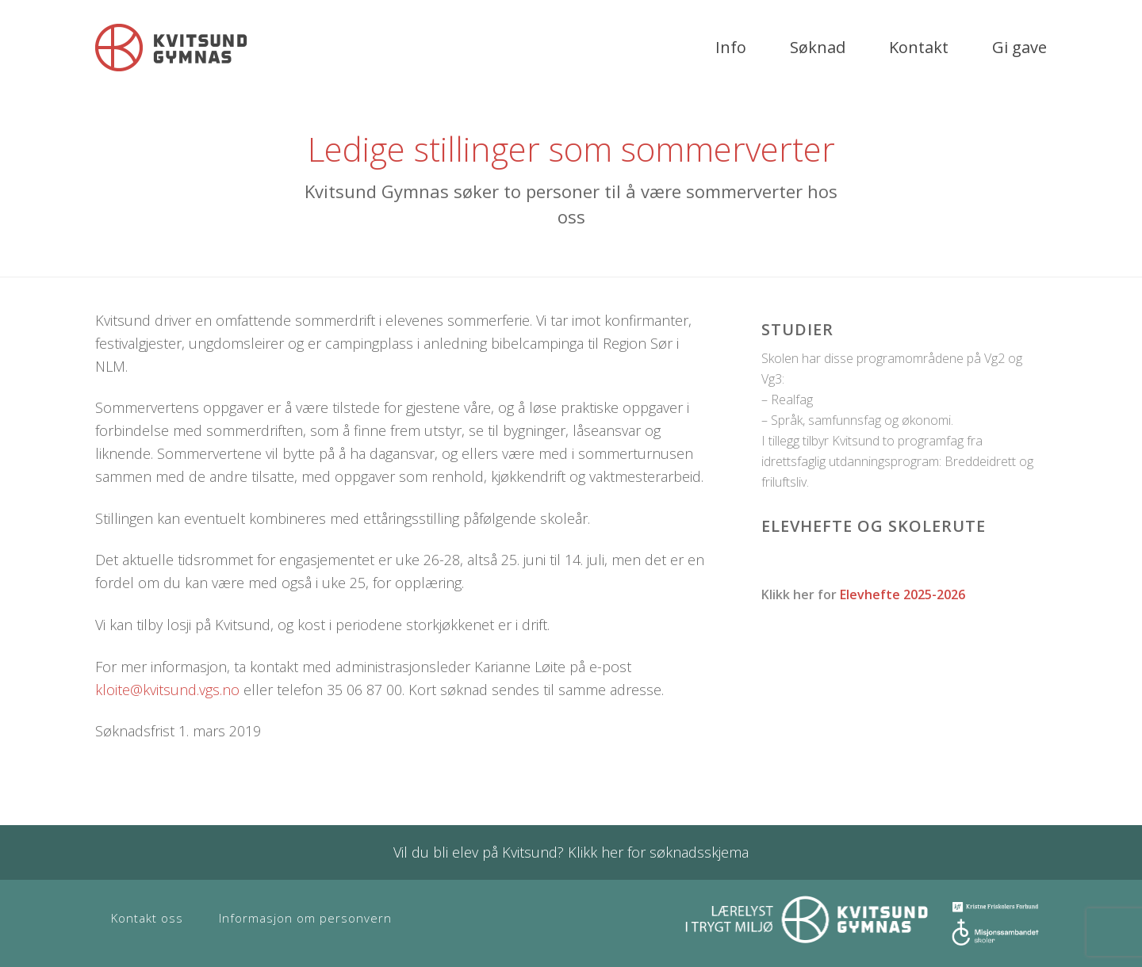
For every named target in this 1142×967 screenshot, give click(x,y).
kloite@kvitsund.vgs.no (167, 689)
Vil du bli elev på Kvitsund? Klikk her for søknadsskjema (571, 852)
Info (730, 47)
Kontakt (918, 47)
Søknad (817, 47)
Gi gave (1019, 47)
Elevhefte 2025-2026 (902, 594)
